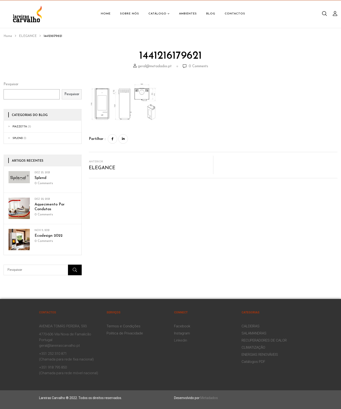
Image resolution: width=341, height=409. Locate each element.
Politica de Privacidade (125, 333)
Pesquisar (11, 84)
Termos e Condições (123, 326)
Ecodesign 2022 (49, 236)
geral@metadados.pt (155, 66)
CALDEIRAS (251, 326)
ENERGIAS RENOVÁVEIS (260, 354)
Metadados (209, 398)
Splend (18, 138)
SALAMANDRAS (254, 333)
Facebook (182, 326)
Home (8, 36)
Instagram (182, 333)
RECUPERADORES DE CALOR (264, 340)
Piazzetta (20, 126)
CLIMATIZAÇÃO (253, 347)
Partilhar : (97, 139)
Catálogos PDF (253, 362)
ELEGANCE (28, 36)
